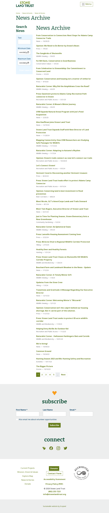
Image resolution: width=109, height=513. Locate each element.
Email (73, 410)
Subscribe (54, 425)
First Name (21, 410)
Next (63, 374)
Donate (28, 484)
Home (18, 13)
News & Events (27, 13)
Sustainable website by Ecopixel (54, 506)
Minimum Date (24, 48)
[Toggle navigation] (86, 4)
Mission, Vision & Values (27, 472)
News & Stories (40, 13)
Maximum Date (24, 58)
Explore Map (27, 476)
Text (19, 38)
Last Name (48, 410)
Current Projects (28, 468)
